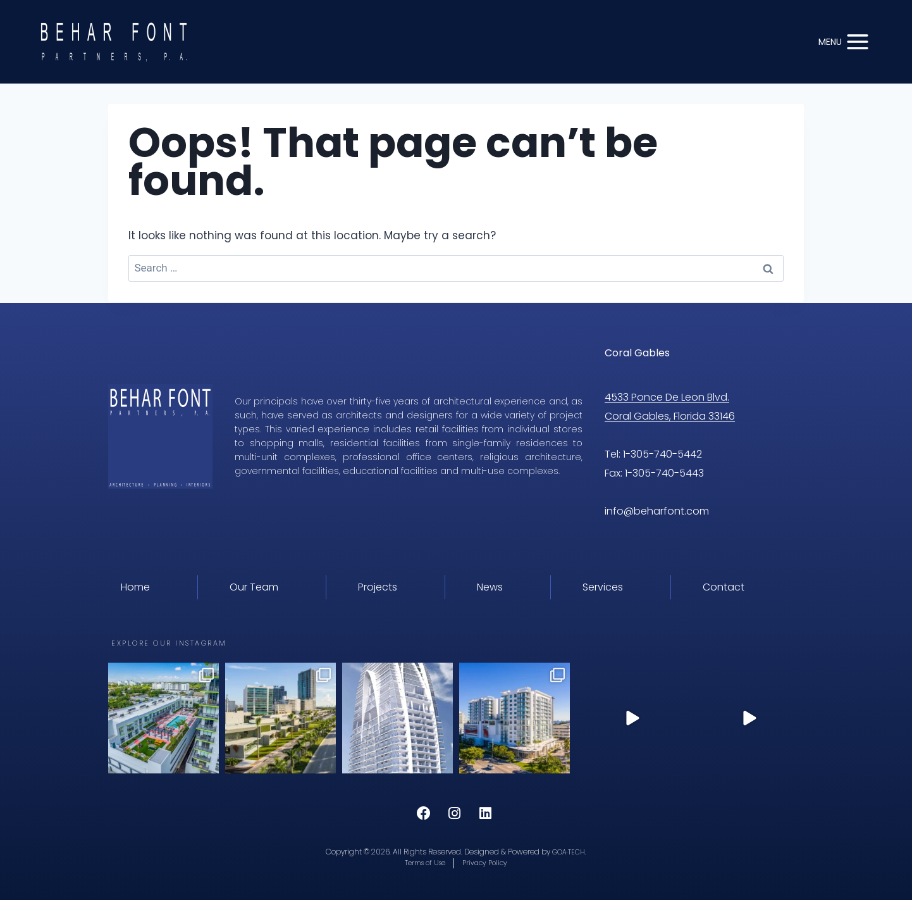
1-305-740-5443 (664, 472)
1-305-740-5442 (662, 453)
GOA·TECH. (569, 850)
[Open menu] (844, 41)
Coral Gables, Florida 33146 (670, 415)
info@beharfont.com (658, 510)
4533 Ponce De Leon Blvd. (667, 396)
